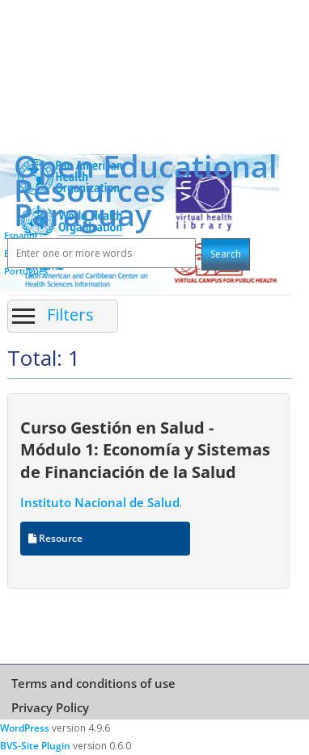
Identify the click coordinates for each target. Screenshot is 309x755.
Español (20, 235)
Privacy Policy (50, 707)
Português (26, 271)
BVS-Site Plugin (35, 746)
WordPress (24, 728)
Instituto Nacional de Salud (100, 502)
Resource (55, 538)
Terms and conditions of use (93, 683)
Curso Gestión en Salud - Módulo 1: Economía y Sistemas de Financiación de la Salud (145, 449)
